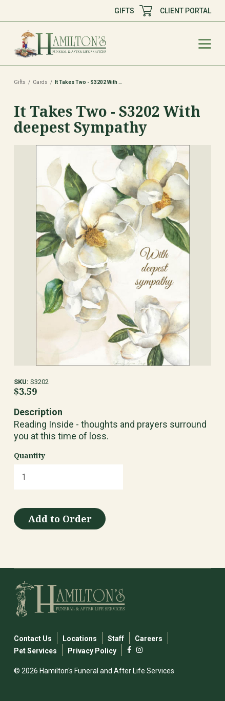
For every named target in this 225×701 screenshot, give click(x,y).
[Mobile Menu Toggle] (204, 44)
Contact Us (33, 638)
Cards (40, 82)
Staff (116, 638)
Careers (148, 638)
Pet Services (35, 651)
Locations (80, 638)
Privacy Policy (92, 651)
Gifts (20, 82)
